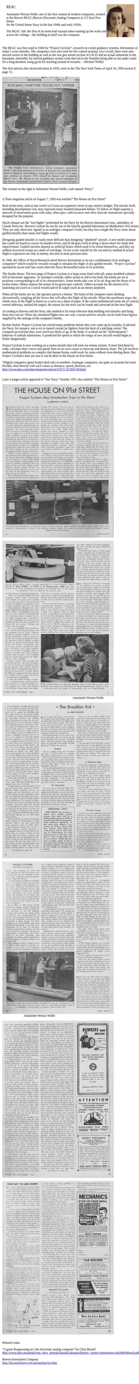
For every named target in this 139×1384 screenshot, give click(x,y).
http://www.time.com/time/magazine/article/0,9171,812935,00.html (44, 369)
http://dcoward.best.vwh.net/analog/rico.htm (29, 1362)
